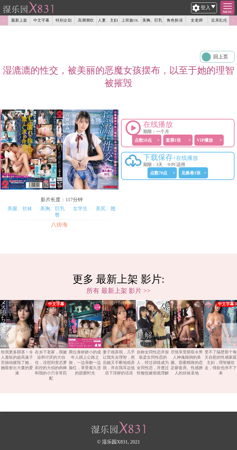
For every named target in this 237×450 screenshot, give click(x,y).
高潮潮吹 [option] (86, 20)
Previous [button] (4, 20)
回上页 (220, 56)
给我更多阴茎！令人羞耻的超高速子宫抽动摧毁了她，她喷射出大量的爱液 (17, 337)
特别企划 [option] (64, 20)
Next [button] (233, 20)
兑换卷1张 (191, 172)
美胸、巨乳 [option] (152, 20)
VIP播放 (205, 140)
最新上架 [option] (19, 20)
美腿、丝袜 (19, 208)
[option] (17, 340)
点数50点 (143, 140)
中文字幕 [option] (41, 20)
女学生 (80, 208)
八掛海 (59, 225)
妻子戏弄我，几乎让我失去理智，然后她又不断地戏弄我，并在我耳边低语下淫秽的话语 (119, 337)
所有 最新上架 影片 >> (118, 290)
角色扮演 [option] (175, 20)
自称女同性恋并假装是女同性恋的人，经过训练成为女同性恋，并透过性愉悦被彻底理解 (153, 337)
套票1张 (173, 140)
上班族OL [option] (130, 20)
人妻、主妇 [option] (108, 20)
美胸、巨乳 (52, 208)
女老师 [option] (197, 20)
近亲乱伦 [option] (219, 20)
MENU (227, 12)
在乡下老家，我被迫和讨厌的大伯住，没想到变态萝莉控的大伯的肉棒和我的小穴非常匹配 (51, 340)
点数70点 (158, 172)
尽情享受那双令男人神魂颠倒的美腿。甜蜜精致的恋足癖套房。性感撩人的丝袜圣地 (187, 337)
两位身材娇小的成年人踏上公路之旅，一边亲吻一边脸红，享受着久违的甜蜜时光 (85, 337)
